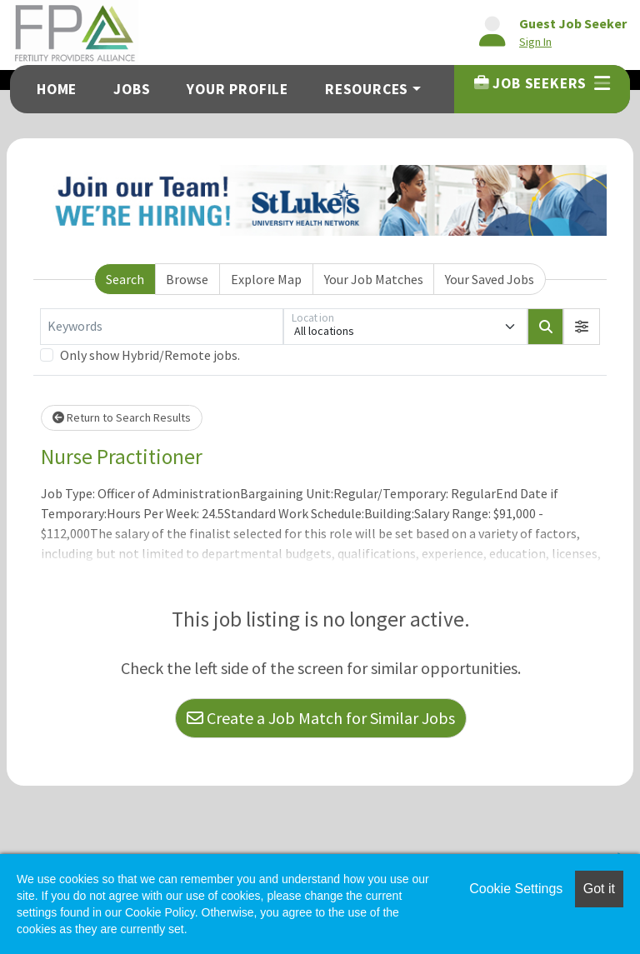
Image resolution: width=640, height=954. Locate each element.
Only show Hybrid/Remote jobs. (150, 355)
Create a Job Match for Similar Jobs (321, 717)
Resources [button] (366, 89)
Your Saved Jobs (489, 279)
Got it (599, 889)
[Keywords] (161, 326)
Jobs (131, 89)
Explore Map (266, 279)
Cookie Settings (515, 889)
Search (125, 279)
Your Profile (237, 89)
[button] (581, 326)
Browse (187, 279)
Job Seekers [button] (542, 83)
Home (57, 89)
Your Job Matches (373, 279)
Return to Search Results (121, 417)
